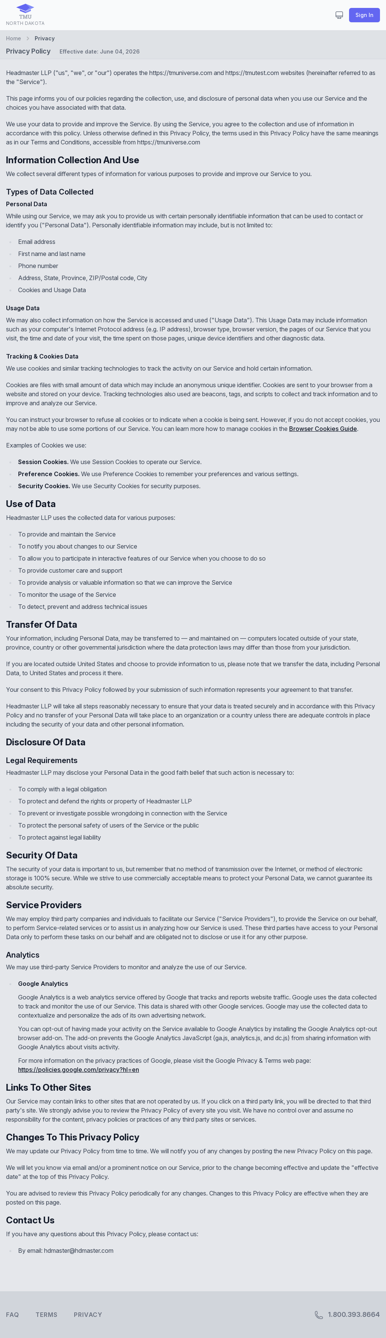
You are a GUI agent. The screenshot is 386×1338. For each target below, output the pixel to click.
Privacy (88, 1314)
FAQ (12, 1314)
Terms (46, 1314)
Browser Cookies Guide (323, 428)
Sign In (364, 15)
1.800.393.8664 (347, 1315)
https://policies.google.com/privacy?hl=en (78, 1069)
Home (13, 38)
